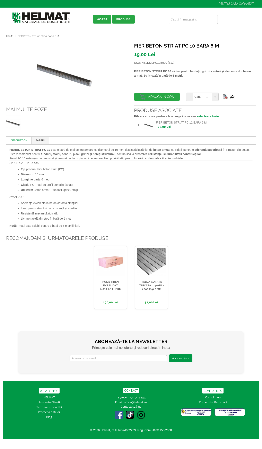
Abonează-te (180, 358)
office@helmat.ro (135, 402)
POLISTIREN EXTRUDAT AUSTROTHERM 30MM (110, 285)
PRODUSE (123, 19)
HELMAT (49, 397)
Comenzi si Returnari (213, 402)
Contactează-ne (131, 406)
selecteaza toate (208, 116)
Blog (49, 417)
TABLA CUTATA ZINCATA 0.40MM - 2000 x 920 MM (151, 285)
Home (9, 36)
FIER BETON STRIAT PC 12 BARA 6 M (181, 122)
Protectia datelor (49, 412)
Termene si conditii (49, 407)
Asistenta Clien (48, 402)
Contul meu (213, 397)
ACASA (102, 19)
